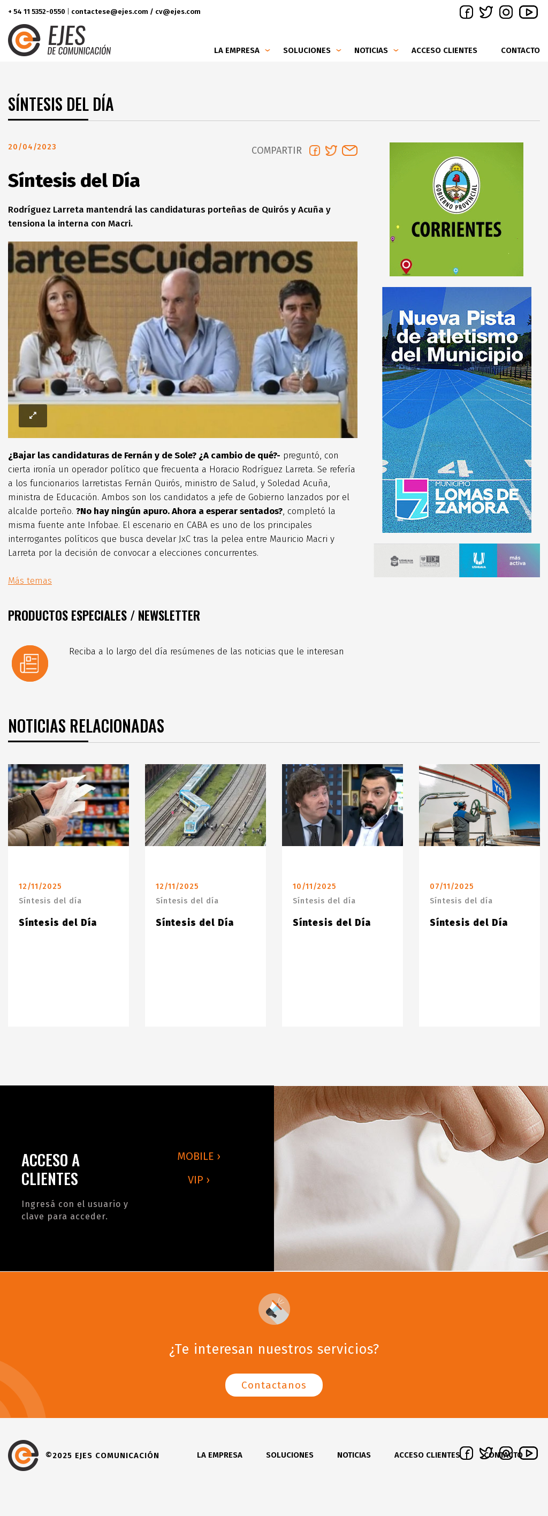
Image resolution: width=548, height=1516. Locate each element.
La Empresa (237, 50)
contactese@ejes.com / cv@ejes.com (136, 11)
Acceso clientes (444, 50)
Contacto (520, 50)
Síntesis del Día (58, 927)
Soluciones (307, 50)
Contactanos (274, 1389)
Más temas (30, 585)
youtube (528, 12)
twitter (486, 12)
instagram (506, 12)
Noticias (371, 50)
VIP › (199, 1184)
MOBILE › (198, 1160)
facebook (466, 12)
